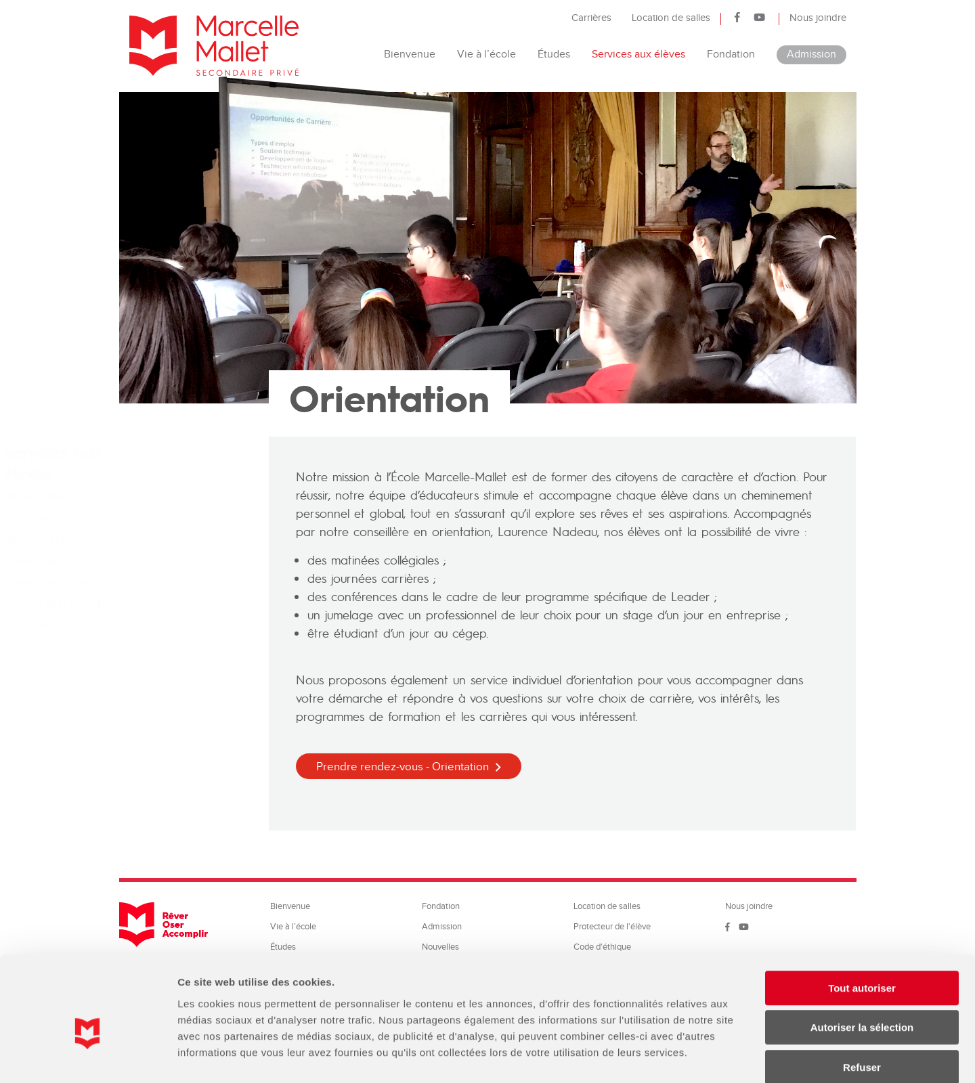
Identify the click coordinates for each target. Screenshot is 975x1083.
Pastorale (154, 626)
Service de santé (174, 582)
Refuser (862, 996)
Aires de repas (168, 539)
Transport (154, 517)
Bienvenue (409, 54)
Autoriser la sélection (862, 957)
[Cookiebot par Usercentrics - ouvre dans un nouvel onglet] (87, 1056)
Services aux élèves (638, 54)
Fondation (731, 54)
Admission (811, 54)
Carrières (591, 18)
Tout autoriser (862, 917)
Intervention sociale (181, 604)
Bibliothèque (162, 496)
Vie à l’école (486, 54)
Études (554, 54)
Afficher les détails (746, 1056)
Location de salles (671, 18)
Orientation (159, 561)
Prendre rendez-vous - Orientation (402, 767)
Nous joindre (817, 18)
